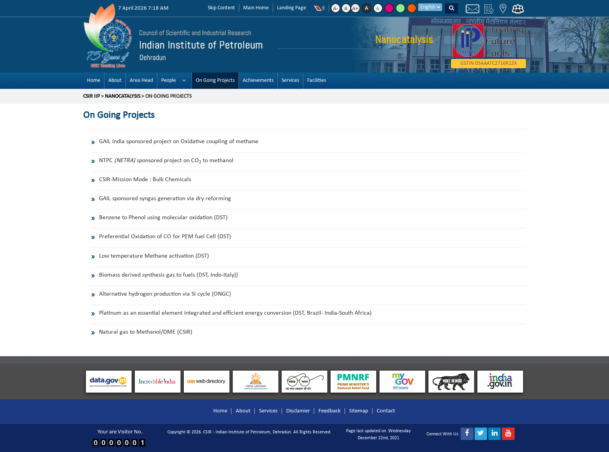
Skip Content (221, 8)
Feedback (329, 411)
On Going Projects (215, 80)
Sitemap (358, 411)
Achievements (258, 80)
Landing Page (291, 8)
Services (290, 80)
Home (93, 80)
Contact (386, 411)
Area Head (141, 80)
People (168, 80)
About (115, 80)
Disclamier (298, 411)
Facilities (316, 80)
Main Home (256, 8)
